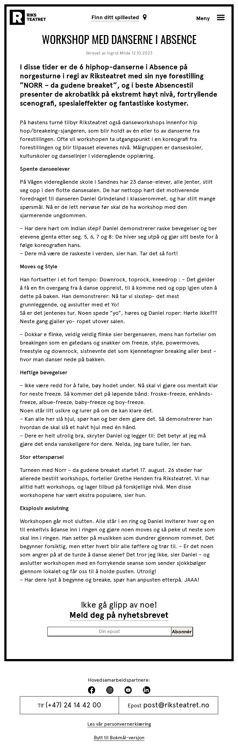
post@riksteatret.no (176, 705)
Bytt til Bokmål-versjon (119, 738)
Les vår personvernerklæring (119, 724)
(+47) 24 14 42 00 (73, 705)
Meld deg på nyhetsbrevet (119, 615)
